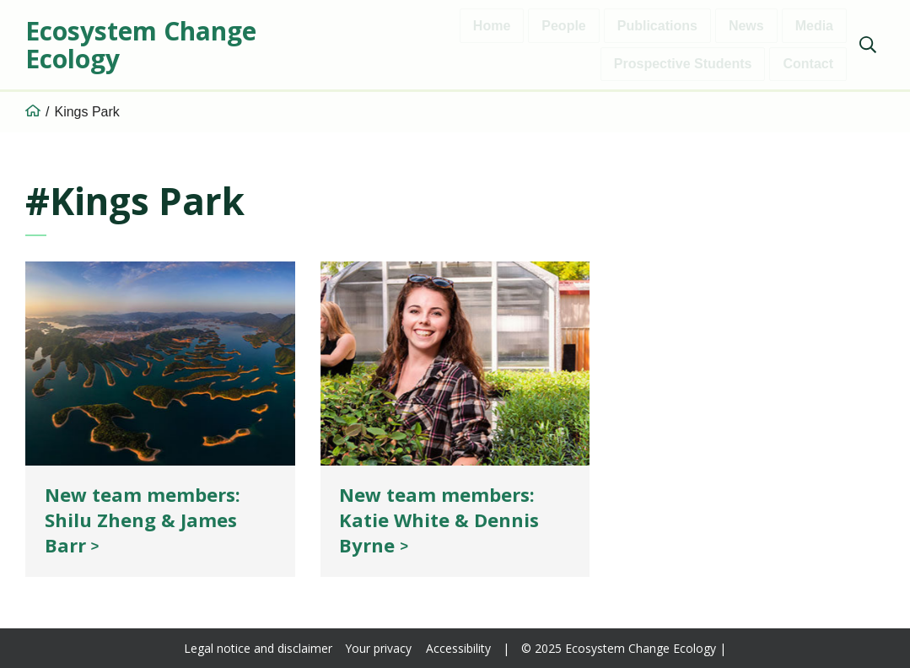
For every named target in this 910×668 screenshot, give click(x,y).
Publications (657, 26)
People (563, 26)
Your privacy (379, 648)
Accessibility (458, 648)
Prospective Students (683, 64)
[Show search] (868, 45)
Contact (808, 64)
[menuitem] (866, 47)
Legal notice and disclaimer (258, 648)
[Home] (32, 112)
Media (814, 26)
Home (491, 26)
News (746, 26)
